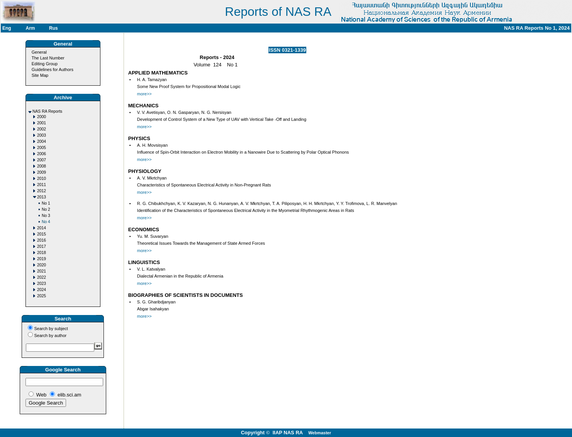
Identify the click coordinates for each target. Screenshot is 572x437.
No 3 (46, 215)
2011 (41, 185)
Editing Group (45, 63)
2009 (41, 172)
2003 (41, 135)
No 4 (46, 222)
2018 (41, 253)
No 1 (46, 203)
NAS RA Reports (47, 111)
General (39, 52)
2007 (41, 160)
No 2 (46, 209)
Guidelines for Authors (52, 69)
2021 (41, 271)
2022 (41, 277)
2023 (41, 283)
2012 (41, 191)
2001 (41, 123)
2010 (41, 178)
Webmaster (319, 432)
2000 (41, 117)
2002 (41, 129)
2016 (41, 240)
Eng (6, 28)
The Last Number (48, 58)
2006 (41, 154)
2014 (41, 228)
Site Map (40, 75)
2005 (41, 148)
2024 (41, 290)
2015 (41, 234)
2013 (41, 197)
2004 (41, 141)
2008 (41, 166)
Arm (30, 28)
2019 (41, 259)
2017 (41, 246)
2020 (41, 265)
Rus (53, 28)
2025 (41, 296)
